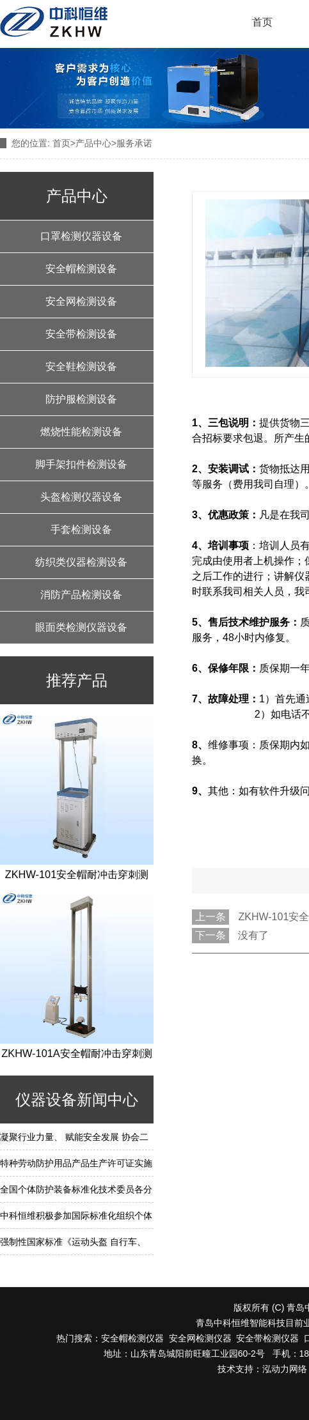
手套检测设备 (81, 529)
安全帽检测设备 (81, 268)
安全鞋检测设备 (81, 366)
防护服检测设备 (81, 399)
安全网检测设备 (81, 301)
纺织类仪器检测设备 (81, 562)
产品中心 (93, 143)
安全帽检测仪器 (132, 1338)
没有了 (253, 935)
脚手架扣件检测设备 (81, 464)
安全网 (182, 1338)
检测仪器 (214, 1338)
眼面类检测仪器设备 (81, 627)
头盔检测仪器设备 (81, 496)
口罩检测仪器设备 (81, 236)
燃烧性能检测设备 (81, 431)
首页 (262, 22)
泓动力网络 (284, 1369)
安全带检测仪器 (267, 1338)
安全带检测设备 (81, 333)
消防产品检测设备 (81, 594)
